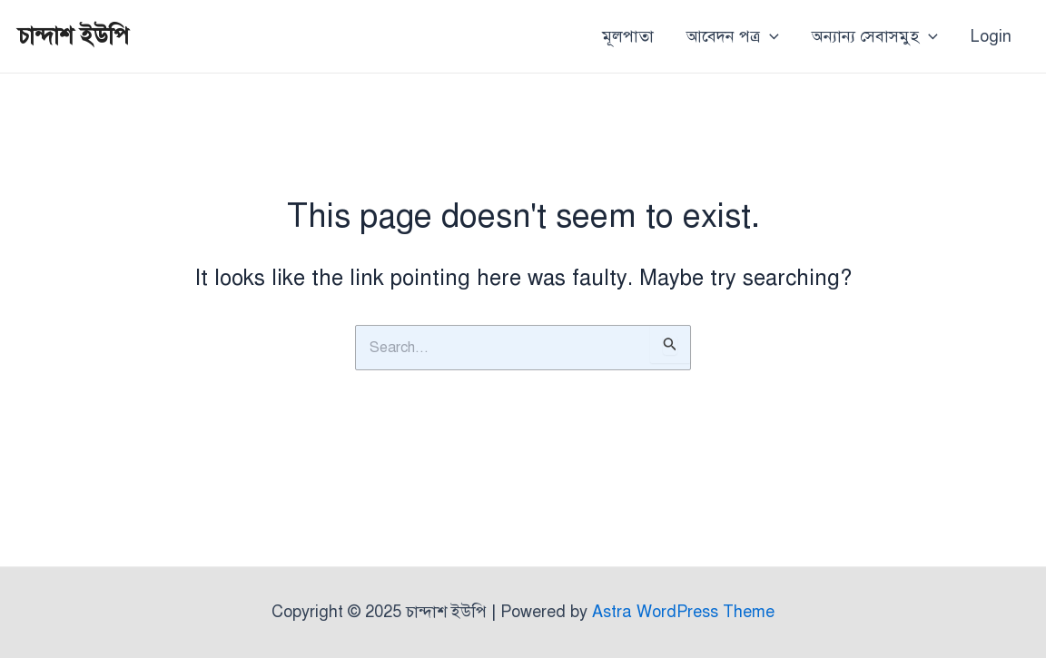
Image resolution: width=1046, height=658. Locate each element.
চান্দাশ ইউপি (73, 35)
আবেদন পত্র (732, 36)
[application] (769, 36)
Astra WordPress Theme (683, 612)
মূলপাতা (628, 36)
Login (991, 36)
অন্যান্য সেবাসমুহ (875, 36)
